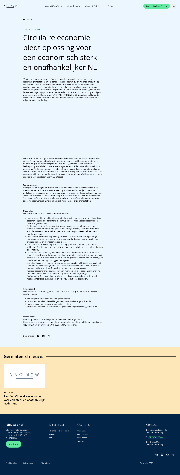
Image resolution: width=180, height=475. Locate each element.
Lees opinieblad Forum (156, 6)
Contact (111, 6)
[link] (24, 385)
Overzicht (29, 19)
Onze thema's (73, 6)
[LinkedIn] (43, 336)
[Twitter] (49, 336)
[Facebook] (38, 336)
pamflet (34, 319)
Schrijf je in (13, 444)
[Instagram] (167, 455)
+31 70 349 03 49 (155, 437)
